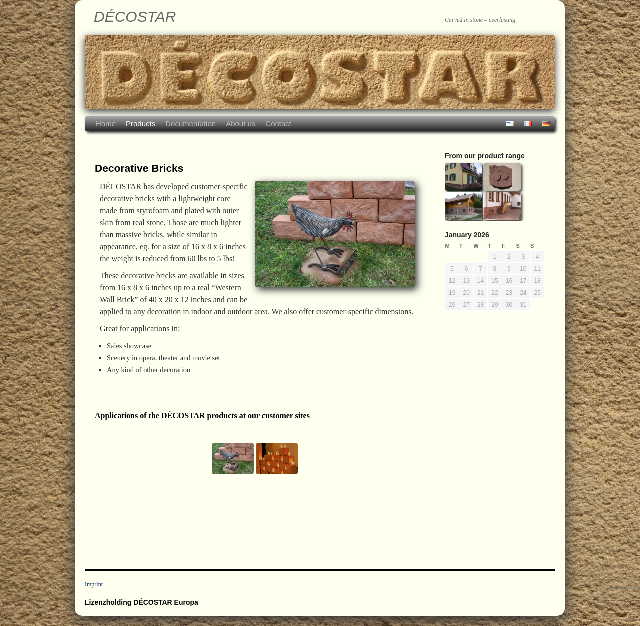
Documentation (191, 123)
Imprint (94, 584)
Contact (279, 123)
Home (106, 123)
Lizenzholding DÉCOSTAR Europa (141, 602)
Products (141, 123)
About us (241, 123)
